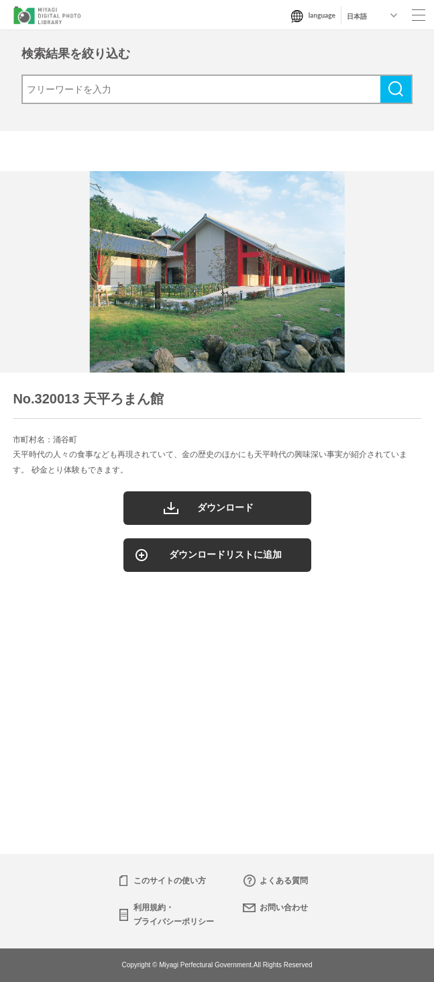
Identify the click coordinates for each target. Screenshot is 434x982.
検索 (395, 89)
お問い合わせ (284, 907)
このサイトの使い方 (169, 880)
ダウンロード (225, 507)
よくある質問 (284, 880)
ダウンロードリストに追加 (225, 554)
